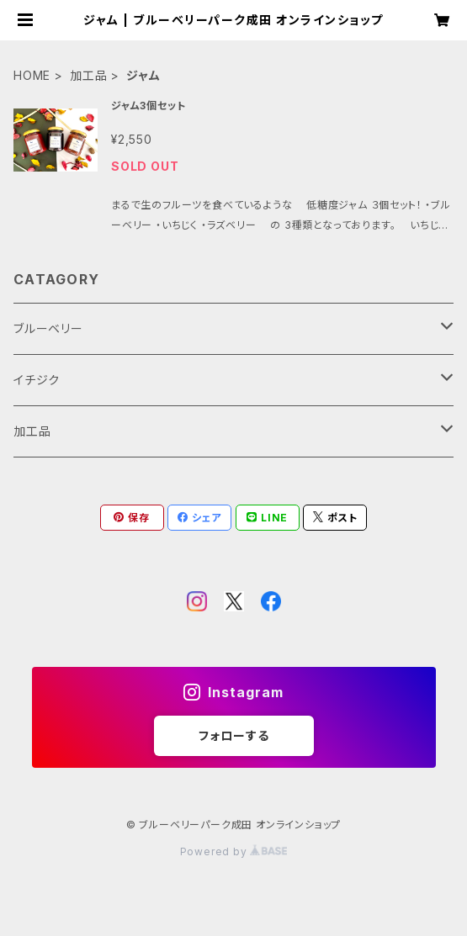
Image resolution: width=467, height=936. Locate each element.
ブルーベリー (48, 328)
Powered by (234, 851)
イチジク (36, 380)
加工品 (88, 75)
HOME (31, 75)
